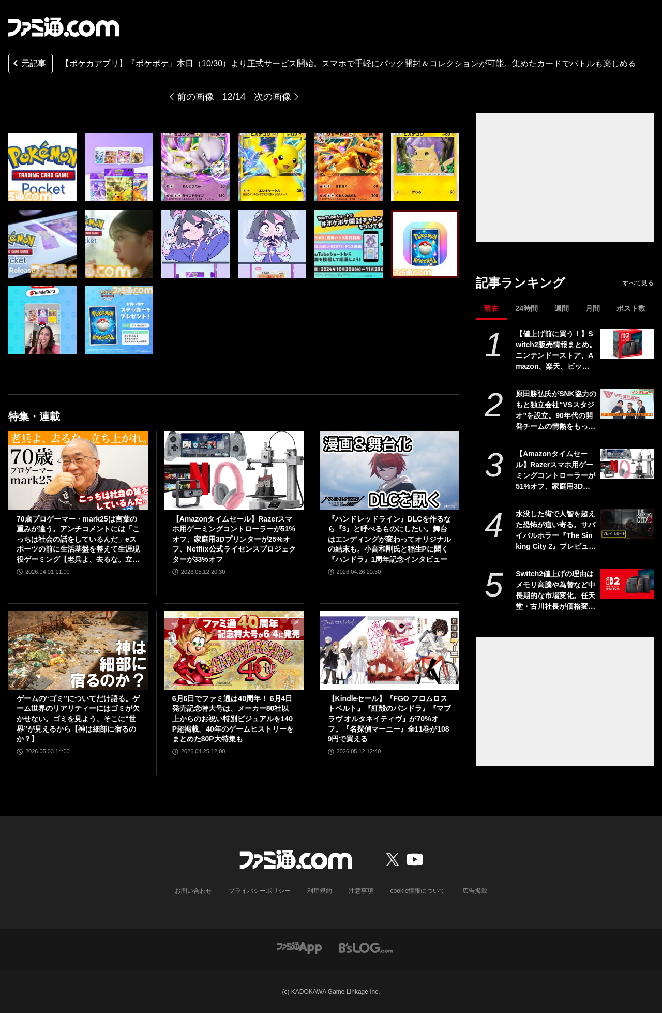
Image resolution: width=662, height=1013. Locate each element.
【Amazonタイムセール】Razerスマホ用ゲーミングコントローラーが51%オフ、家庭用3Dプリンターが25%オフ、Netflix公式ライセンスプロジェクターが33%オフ (555, 471)
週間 (561, 308)
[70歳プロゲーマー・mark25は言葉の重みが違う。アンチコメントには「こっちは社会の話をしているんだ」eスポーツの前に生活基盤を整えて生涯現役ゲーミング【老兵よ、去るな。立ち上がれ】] (78, 470)
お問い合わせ (194, 891)
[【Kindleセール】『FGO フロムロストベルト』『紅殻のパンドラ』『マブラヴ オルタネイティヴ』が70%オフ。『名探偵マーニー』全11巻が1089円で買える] (390, 650)
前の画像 (195, 97)
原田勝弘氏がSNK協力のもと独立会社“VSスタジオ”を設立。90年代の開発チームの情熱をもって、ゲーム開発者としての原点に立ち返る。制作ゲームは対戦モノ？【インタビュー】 (556, 411)
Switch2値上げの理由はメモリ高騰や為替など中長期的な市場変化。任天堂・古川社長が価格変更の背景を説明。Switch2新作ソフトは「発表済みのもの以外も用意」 (555, 591)
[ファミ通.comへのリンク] (63, 27)
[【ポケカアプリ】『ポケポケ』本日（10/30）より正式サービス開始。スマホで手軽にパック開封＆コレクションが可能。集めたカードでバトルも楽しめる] (42, 167)
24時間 (526, 308)
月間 (592, 308)
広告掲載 (474, 891)
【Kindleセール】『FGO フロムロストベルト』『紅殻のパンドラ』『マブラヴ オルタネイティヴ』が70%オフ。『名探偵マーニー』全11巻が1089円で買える (389, 718)
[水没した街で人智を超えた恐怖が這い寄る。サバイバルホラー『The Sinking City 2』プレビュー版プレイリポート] (627, 524)
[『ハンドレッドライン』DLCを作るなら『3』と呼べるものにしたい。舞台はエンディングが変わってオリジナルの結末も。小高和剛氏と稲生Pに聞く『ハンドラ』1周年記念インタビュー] (390, 470)
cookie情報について (418, 891)
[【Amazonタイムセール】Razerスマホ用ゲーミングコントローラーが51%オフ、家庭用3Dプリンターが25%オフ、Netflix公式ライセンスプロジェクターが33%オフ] (627, 464)
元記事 (28, 64)
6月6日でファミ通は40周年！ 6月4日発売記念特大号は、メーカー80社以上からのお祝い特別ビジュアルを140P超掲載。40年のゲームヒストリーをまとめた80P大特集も (233, 718)
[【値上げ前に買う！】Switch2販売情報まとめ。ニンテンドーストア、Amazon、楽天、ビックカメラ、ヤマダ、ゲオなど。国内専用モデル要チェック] (627, 344)
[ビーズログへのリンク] (366, 947)
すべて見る (638, 283)
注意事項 (361, 891)
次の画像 (272, 97)
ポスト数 (630, 308)
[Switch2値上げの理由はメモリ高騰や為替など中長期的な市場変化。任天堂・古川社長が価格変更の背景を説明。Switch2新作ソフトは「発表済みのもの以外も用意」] (627, 584)
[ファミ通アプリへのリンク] (299, 947)
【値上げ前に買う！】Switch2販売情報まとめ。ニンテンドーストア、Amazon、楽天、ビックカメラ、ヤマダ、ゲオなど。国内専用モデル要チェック (556, 351)
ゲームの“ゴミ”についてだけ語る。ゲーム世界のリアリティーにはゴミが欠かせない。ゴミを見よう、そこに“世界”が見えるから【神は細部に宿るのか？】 (78, 718)
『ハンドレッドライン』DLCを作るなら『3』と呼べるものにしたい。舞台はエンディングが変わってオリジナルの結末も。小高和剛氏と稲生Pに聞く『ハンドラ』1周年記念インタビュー (390, 539)
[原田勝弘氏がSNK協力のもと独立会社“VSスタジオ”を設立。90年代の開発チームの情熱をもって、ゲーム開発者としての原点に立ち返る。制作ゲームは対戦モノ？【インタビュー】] (627, 404)
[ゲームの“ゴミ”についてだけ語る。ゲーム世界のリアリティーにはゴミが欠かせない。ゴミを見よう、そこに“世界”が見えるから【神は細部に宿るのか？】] (78, 650)
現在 (491, 308)
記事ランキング (520, 283)
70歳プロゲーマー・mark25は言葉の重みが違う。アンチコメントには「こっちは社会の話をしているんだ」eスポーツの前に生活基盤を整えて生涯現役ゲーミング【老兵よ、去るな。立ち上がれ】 (78, 540)
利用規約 (320, 891)
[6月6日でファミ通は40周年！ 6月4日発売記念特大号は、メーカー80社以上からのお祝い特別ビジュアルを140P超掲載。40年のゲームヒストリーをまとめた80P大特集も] (234, 650)
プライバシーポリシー (260, 891)
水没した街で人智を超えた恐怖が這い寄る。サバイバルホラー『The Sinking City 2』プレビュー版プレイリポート (556, 531)
